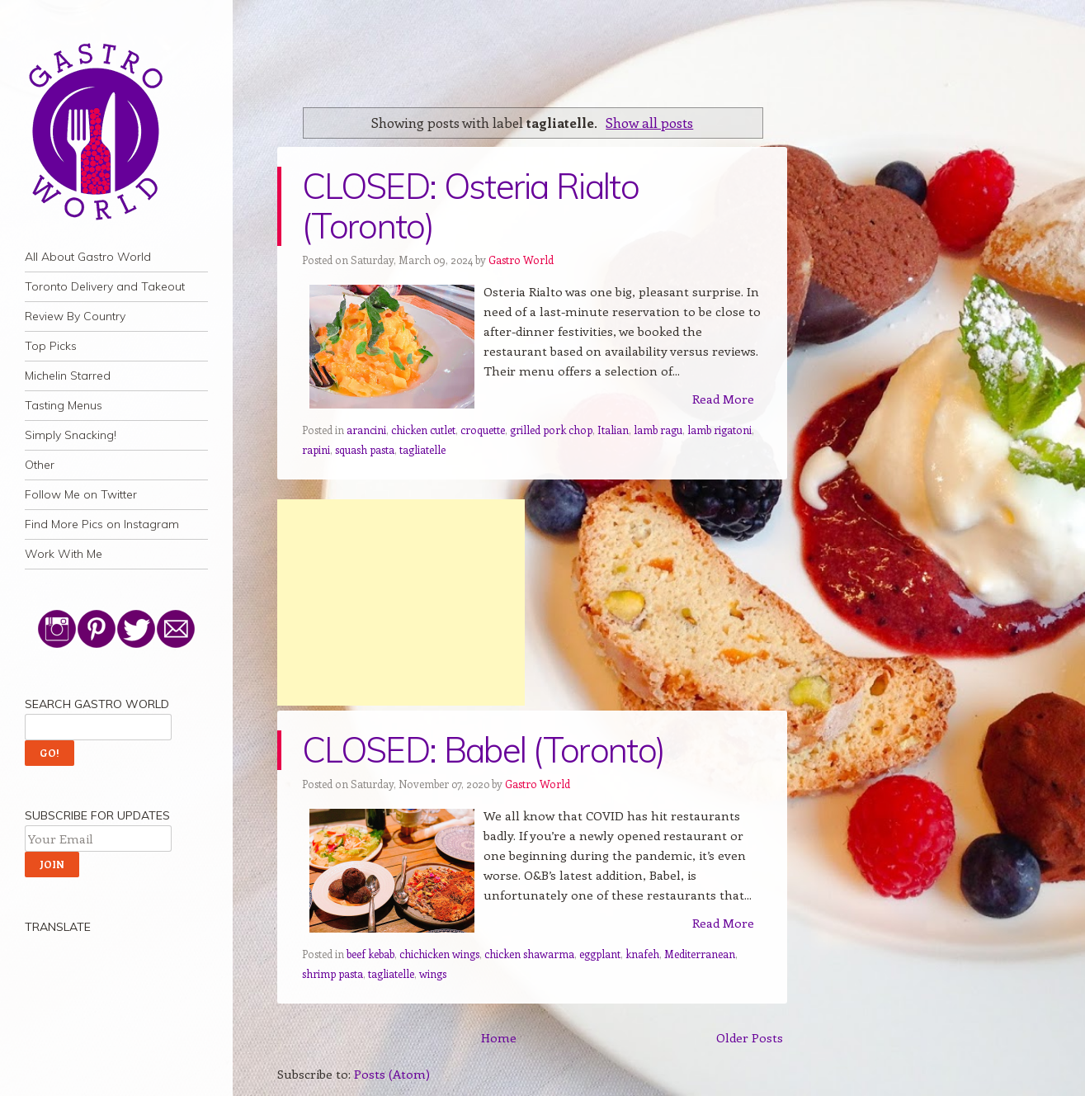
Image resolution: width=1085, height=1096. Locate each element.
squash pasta (364, 449)
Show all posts (649, 122)
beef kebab (370, 954)
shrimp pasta (332, 973)
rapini (316, 449)
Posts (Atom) (392, 1073)
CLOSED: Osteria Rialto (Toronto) (470, 206)
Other (39, 464)
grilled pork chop (551, 430)
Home (499, 1037)
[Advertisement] (401, 602)
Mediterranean (699, 954)
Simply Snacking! (70, 435)
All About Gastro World (88, 256)
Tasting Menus (63, 405)
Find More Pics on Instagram (102, 524)
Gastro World (521, 260)
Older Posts (749, 1037)
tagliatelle (422, 449)
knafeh (642, 954)
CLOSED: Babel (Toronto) (483, 750)
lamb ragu (658, 430)
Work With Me (63, 553)
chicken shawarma (529, 954)
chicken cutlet (423, 430)
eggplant (599, 954)
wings (432, 973)
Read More (723, 398)
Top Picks (51, 345)
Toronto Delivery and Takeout (105, 286)
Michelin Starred (68, 375)
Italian (613, 430)
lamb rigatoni (719, 430)
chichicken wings (439, 954)
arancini (366, 430)
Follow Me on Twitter (81, 494)
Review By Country (75, 316)
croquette (482, 430)
